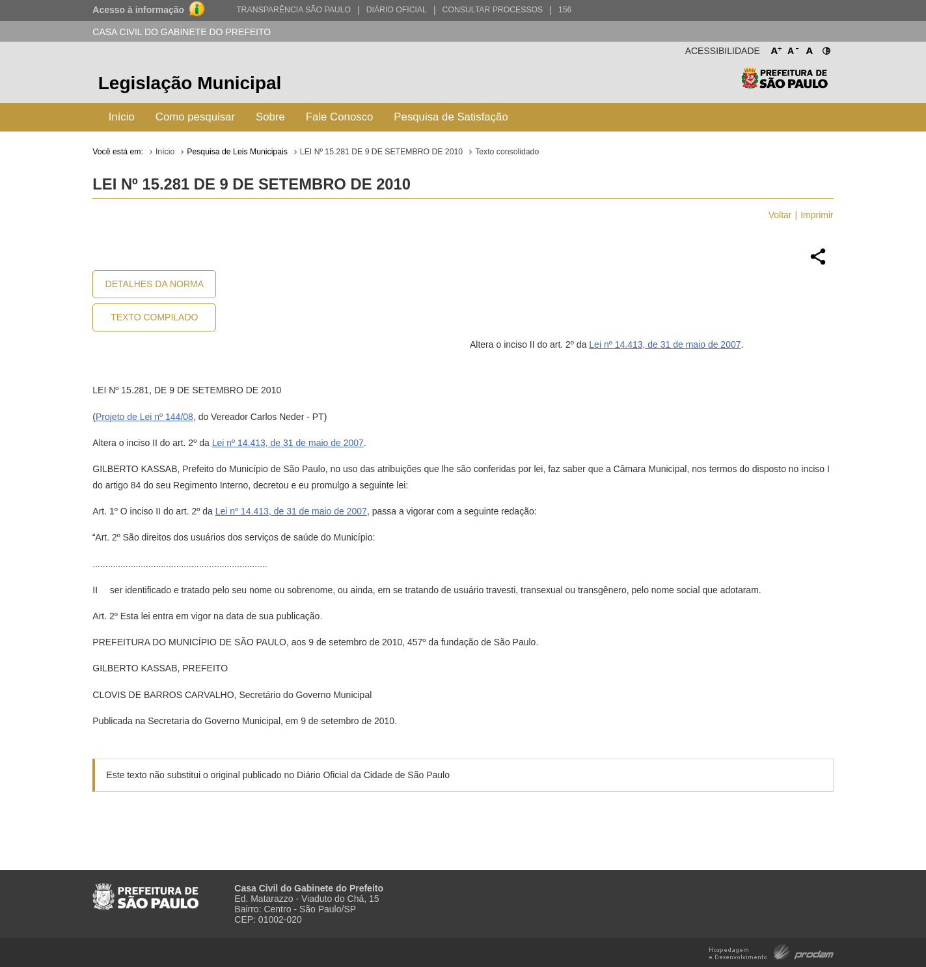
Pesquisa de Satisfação (451, 117)
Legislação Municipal (190, 83)
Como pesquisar (195, 117)
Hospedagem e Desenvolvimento (771, 951)
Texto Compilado (154, 317)
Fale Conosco (340, 117)
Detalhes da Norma (154, 284)
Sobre (270, 117)
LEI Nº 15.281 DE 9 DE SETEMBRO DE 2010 (381, 151)
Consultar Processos (493, 9)
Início (122, 117)
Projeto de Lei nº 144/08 (144, 417)
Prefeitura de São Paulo (784, 85)
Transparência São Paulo (293, 9)
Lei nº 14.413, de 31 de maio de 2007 (665, 344)
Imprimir (817, 215)
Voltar (780, 215)
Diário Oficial (396, 9)
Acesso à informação (138, 10)
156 (564, 9)
